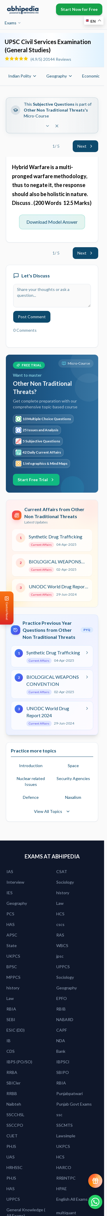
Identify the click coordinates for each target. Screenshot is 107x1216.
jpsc (60, 956)
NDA (60, 1040)
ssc (59, 1114)
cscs (60, 924)
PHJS (11, 1146)
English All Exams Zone (77, 1199)
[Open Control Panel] (4, 608)
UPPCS (63, 966)
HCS (60, 913)
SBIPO (62, 1072)
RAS (60, 934)
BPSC (11, 966)
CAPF (61, 1030)
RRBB (11, 1093)
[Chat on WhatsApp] (95, 1202)
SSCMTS (64, 1125)
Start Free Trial (36, 479)
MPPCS (13, 977)
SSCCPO (14, 1125)
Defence (31, 797)
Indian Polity (22, 75)
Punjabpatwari (69, 1093)
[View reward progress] (95, 1181)
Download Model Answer (52, 222)
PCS (10, 913)
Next (85, 146)
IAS (9, 871)
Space (73, 765)
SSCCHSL (15, 1114)
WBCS (62, 945)
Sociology (65, 882)
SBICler (13, 1082)
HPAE (61, 1188)
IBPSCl (62, 1061)
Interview (15, 882)
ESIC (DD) (15, 1030)
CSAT (61, 871)
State (11, 945)
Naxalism (73, 797)
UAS (10, 1156)
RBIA (11, 1008)
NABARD (64, 1019)
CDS (10, 1051)
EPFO (61, 998)
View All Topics (52, 811)
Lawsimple (65, 1135)
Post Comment (32, 316)
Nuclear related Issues (31, 781)
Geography (59, 75)
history (62, 892)
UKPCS (13, 956)
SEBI (10, 1019)
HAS (10, 924)
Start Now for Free (79, 9)
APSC (11, 934)
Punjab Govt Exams (74, 1104)
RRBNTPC (66, 1177)
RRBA (11, 1072)
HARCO (63, 1167)
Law (60, 903)
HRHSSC (14, 1167)
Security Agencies (73, 778)
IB (8, 1040)
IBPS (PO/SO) (19, 1061)
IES (9, 892)
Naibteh (13, 1104)
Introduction (31, 765)
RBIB (61, 1008)
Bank (60, 1051)
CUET (12, 1135)
